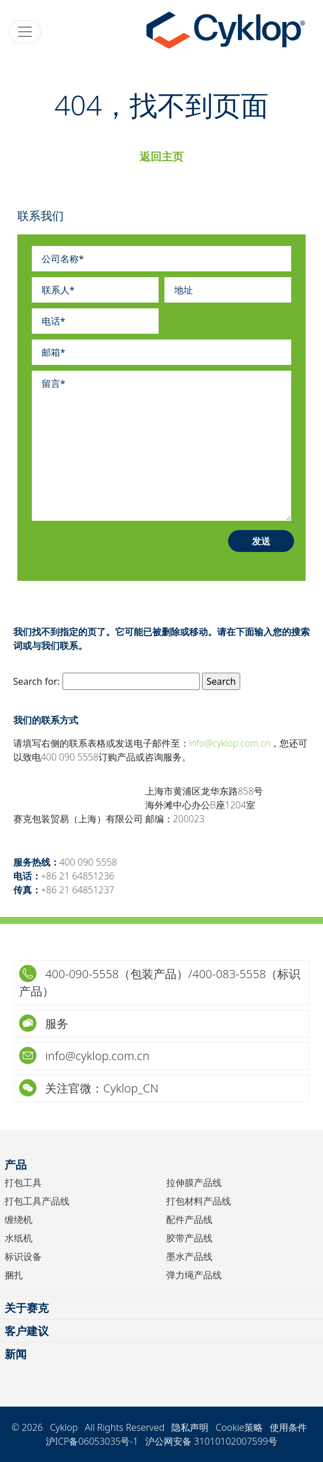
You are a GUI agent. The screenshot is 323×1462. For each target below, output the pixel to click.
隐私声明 (189, 1427)
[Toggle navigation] (25, 31)
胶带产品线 (189, 1238)
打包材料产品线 (198, 1201)
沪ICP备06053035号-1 (92, 1441)
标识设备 (23, 1256)
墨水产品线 (189, 1256)
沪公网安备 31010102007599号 (211, 1441)
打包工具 (23, 1182)
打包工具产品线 (37, 1201)
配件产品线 (189, 1219)
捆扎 (14, 1275)
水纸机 (18, 1238)
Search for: (36, 681)
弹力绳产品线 (194, 1275)
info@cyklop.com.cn (229, 743)
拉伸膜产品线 (194, 1182)
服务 (43, 1023)
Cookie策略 (239, 1427)
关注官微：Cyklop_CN (89, 1088)
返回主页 (161, 156)
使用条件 (288, 1427)
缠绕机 (18, 1219)
